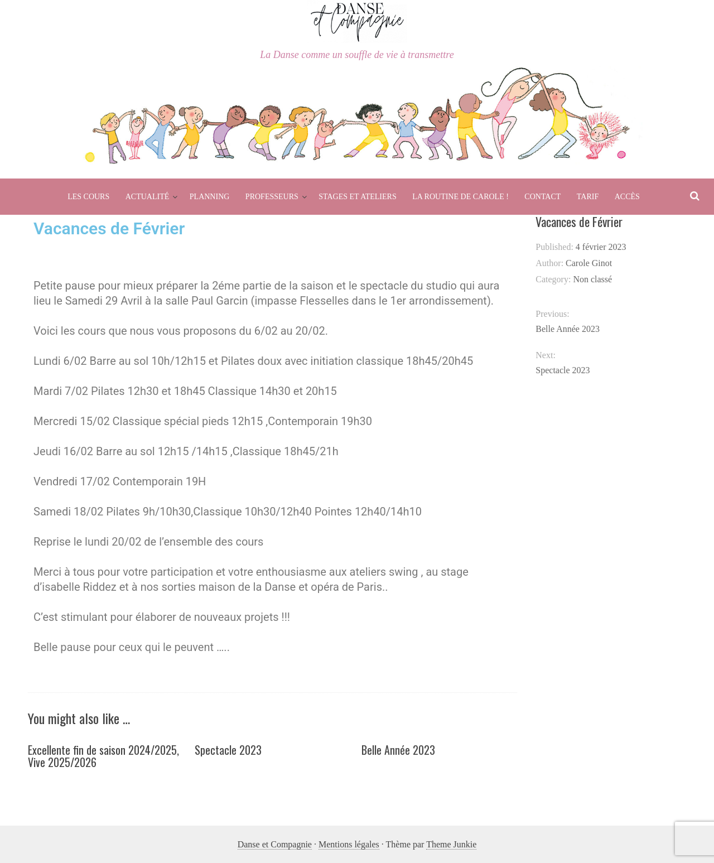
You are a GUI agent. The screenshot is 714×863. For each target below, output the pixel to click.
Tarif (588, 196)
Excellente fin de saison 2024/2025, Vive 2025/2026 (103, 755)
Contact (542, 196)
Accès (627, 196)
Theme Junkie (451, 844)
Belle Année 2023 (398, 749)
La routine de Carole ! (460, 196)
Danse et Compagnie (275, 844)
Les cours (88, 196)
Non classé (592, 279)
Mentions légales (349, 844)
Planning (210, 196)
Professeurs (271, 196)
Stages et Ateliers (357, 196)
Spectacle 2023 (228, 749)
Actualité (148, 196)
